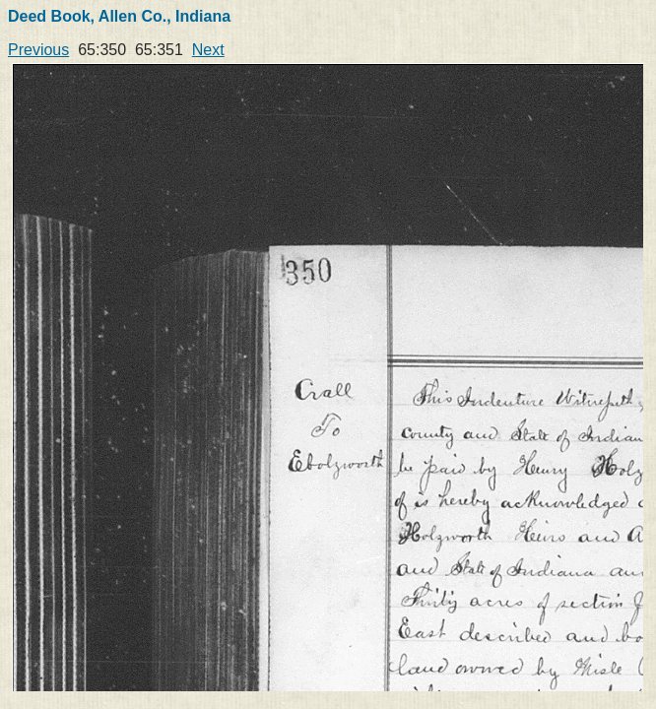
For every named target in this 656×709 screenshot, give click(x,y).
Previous (38, 49)
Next (208, 49)
